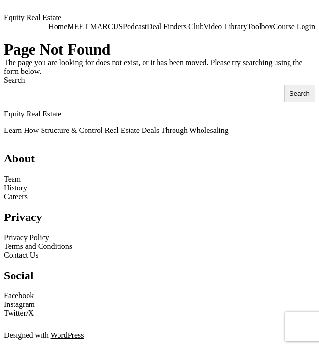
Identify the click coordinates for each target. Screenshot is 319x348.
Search (14, 80)
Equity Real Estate (32, 18)
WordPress (67, 335)
